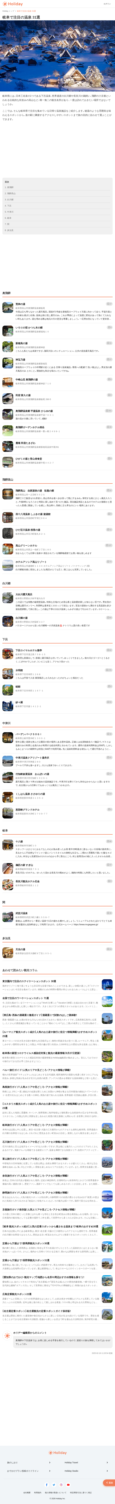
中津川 (10, 212)
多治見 (10, 230)
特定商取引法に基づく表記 (81, 1493)
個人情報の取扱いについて (55, 1493)
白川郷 (10, 199)
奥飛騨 (10, 187)
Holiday (12, 3)
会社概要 (27, 1493)
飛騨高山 (11, 193)
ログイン (107, 4)
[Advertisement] (57, 150)
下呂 (9, 206)
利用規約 (37, 1493)
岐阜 (9, 218)
